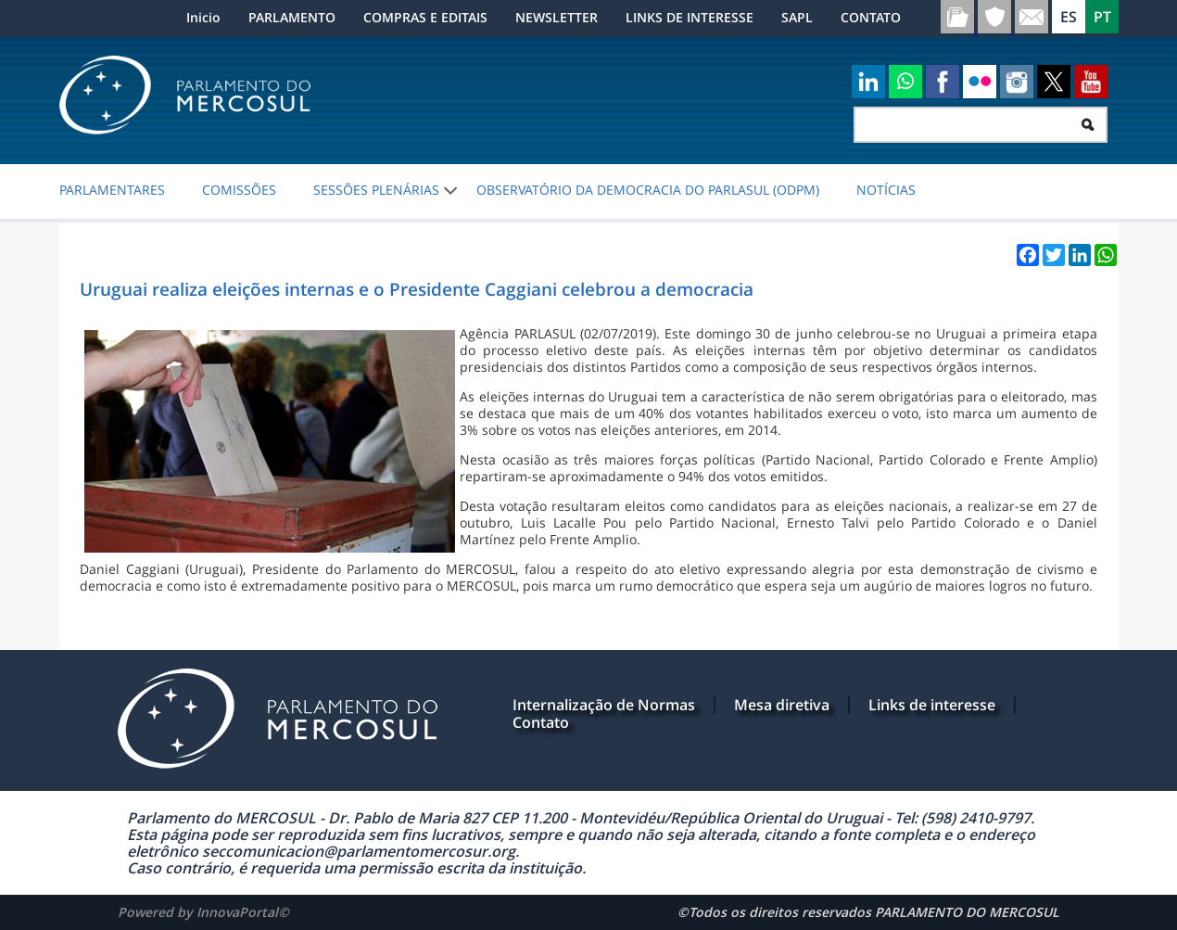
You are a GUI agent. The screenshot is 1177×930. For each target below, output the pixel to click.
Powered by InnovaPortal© (203, 912)
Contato (541, 722)
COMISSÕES (239, 190)
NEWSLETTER (556, 17)
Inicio (203, 17)
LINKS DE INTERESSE (689, 17)
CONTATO (871, 17)
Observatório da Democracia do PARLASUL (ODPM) (647, 190)
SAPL (797, 17)
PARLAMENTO (291, 17)
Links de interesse (931, 704)
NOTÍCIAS (886, 190)
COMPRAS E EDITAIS (425, 17)
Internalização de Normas (604, 704)
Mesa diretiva (781, 704)
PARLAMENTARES (112, 190)
